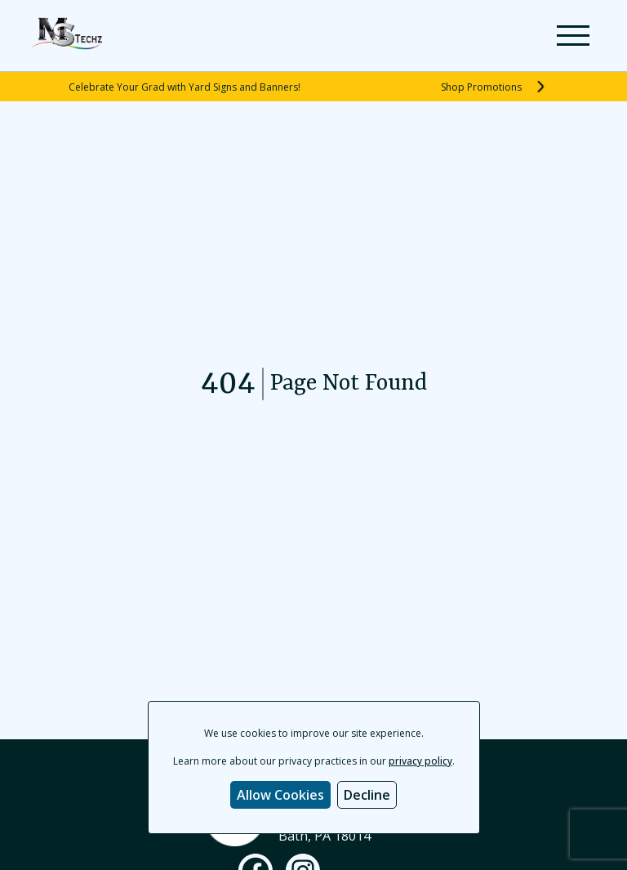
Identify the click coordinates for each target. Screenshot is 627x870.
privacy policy (420, 761)
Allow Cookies (280, 795)
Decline (367, 795)
